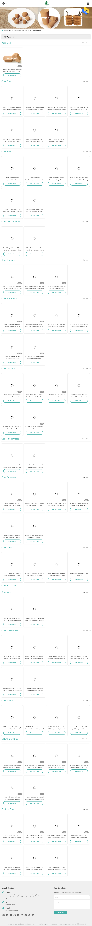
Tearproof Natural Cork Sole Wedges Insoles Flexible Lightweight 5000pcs (12, 799)
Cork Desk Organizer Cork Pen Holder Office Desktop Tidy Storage (79, 505)
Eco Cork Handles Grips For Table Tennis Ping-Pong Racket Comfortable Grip (34, 467)
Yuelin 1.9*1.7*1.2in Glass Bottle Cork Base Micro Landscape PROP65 (34, 429)
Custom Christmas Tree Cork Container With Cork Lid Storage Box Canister (12, 505)
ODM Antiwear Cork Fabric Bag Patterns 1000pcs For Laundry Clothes (12, 729)
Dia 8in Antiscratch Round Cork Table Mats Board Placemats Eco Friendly (34, 327)
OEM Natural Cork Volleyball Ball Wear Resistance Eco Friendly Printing (57, 837)
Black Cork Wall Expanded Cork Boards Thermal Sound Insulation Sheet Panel (12, 109)
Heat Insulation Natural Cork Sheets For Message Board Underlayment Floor (57, 141)
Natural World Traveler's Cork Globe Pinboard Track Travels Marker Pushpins (79, 837)
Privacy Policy (10, 924)
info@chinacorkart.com (11, 910)
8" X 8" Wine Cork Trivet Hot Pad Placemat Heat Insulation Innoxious (34, 358)
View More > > (86, 43)
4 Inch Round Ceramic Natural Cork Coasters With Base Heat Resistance (34, 397)
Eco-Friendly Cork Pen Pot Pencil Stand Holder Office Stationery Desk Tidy (56, 505)
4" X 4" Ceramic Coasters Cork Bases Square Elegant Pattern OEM (12, 397)
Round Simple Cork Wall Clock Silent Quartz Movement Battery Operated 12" (57, 869)
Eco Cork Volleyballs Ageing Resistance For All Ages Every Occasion (34, 837)
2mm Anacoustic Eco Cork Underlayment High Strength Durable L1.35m (57, 180)
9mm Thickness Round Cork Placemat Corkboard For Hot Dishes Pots (12, 327)
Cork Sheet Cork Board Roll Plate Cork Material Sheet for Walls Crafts (34, 109)
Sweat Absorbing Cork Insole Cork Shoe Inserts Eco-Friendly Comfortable (34, 767)
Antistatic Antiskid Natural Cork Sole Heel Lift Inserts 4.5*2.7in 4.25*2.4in (79, 767)
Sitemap (17, 924)
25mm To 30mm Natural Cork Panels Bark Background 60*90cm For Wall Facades (56, 659)
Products (11, 30)
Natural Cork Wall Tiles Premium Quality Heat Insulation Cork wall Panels (34, 659)
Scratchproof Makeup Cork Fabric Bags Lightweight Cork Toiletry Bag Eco (79, 729)
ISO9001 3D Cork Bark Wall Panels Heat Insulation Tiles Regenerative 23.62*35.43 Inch (12, 659)
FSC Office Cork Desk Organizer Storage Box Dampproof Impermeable (34, 537)
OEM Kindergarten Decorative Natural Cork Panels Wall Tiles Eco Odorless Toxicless (34, 690)
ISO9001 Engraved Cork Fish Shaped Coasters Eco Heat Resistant (79, 397)
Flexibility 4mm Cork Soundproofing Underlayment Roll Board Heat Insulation (34, 180)
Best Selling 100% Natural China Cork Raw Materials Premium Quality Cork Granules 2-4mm (12, 250)
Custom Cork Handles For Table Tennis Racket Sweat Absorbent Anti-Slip (12, 467)
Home (5, 30)
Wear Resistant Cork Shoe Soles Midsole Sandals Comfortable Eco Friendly (12, 767)
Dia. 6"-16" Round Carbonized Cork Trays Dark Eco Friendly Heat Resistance (56, 327)
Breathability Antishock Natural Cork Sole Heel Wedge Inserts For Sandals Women (56, 767)
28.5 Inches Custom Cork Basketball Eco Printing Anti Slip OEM (12, 837)
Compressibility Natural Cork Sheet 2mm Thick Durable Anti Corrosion (34, 141)
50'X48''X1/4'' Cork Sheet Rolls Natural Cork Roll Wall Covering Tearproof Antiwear (79, 180)
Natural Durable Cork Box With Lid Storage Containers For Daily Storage (34, 505)
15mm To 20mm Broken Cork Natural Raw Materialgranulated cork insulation (34, 250)
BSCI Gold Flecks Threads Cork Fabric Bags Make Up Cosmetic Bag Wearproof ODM (57, 729)
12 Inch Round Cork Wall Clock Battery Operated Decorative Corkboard (34, 869)
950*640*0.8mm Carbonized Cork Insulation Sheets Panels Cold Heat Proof (79, 109)
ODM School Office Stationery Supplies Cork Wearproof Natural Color (12, 537)
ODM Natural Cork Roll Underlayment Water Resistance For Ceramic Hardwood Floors (12, 180)
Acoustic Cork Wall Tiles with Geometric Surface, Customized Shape (79, 659)
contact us (60, 913)
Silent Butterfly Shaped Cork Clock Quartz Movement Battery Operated (12, 869)
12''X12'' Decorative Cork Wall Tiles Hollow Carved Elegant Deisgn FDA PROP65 (12, 576)
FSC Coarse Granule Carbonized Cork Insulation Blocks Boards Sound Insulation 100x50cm (12, 141)
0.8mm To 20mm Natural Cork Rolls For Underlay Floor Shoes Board (34, 212)
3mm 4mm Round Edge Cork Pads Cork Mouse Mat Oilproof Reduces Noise (12, 620)
